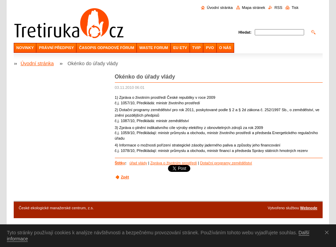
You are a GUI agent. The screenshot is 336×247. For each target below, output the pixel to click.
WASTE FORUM (153, 48)
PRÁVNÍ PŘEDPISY (56, 48)
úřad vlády (138, 163)
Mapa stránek (253, 7)
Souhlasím (328, 232)
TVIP (196, 48)
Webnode (308, 208)
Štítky (120, 163)
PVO (210, 48)
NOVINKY (25, 48)
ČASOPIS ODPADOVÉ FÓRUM (106, 48)
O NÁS (225, 48)
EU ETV (180, 48)
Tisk (294, 7)
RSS (278, 7)
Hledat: (245, 32)
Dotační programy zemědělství (226, 163)
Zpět (125, 177)
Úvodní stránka (219, 7)
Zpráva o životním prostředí (173, 163)
